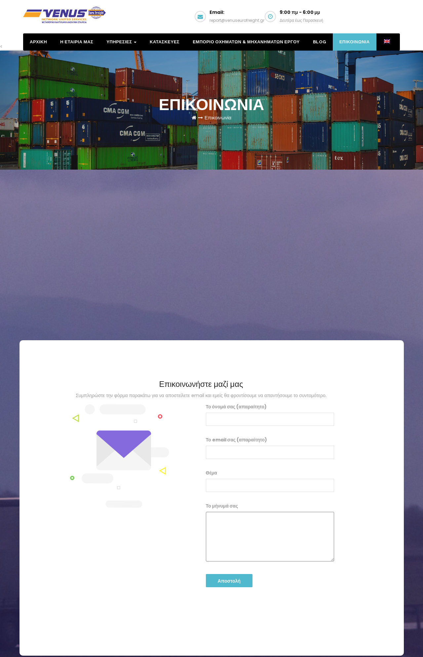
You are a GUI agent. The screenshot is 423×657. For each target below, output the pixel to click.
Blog (319, 41)
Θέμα (270, 481)
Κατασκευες (164, 41)
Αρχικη (38, 41)
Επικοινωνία (218, 117)
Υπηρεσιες (121, 41)
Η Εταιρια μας (76, 41)
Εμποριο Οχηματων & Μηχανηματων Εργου (246, 41)
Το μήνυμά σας (270, 532)
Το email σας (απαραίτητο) (270, 447)
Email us (373, 19)
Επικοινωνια (354, 41)
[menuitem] (386, 42)
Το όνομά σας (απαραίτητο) (270, 414)
